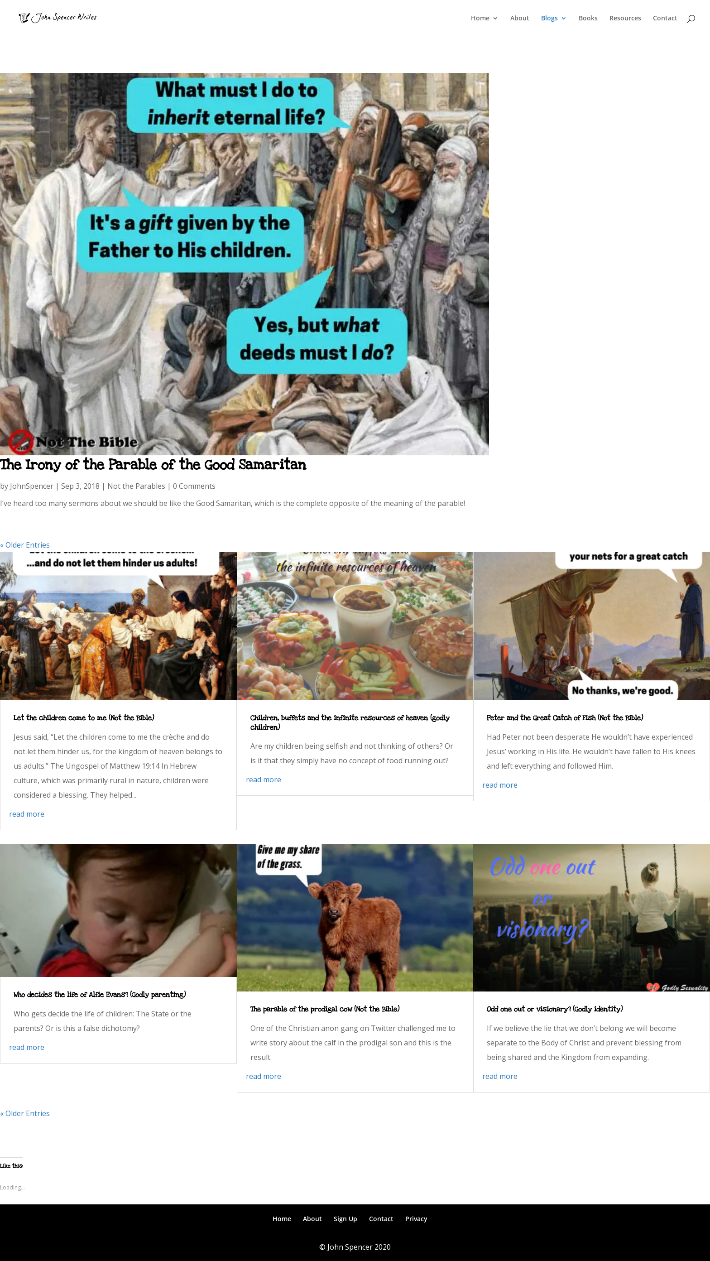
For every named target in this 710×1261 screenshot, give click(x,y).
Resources (625, 18)
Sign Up (345, 1218)
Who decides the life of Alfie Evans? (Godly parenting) (100, 994)
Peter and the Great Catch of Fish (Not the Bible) (565, 717)
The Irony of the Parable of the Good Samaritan (153, 465)
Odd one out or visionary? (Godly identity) (555, 1009)
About (519, 18)
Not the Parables (136, 486)
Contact (665, 18)
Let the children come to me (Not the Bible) (84, 717)
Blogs (549, 18)
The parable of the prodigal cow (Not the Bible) (324, 1009)
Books (588, 18)
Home (480, 18)
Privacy (416, 1218)
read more (26, 814)
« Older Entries (25, 545)
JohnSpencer (31, 486)
